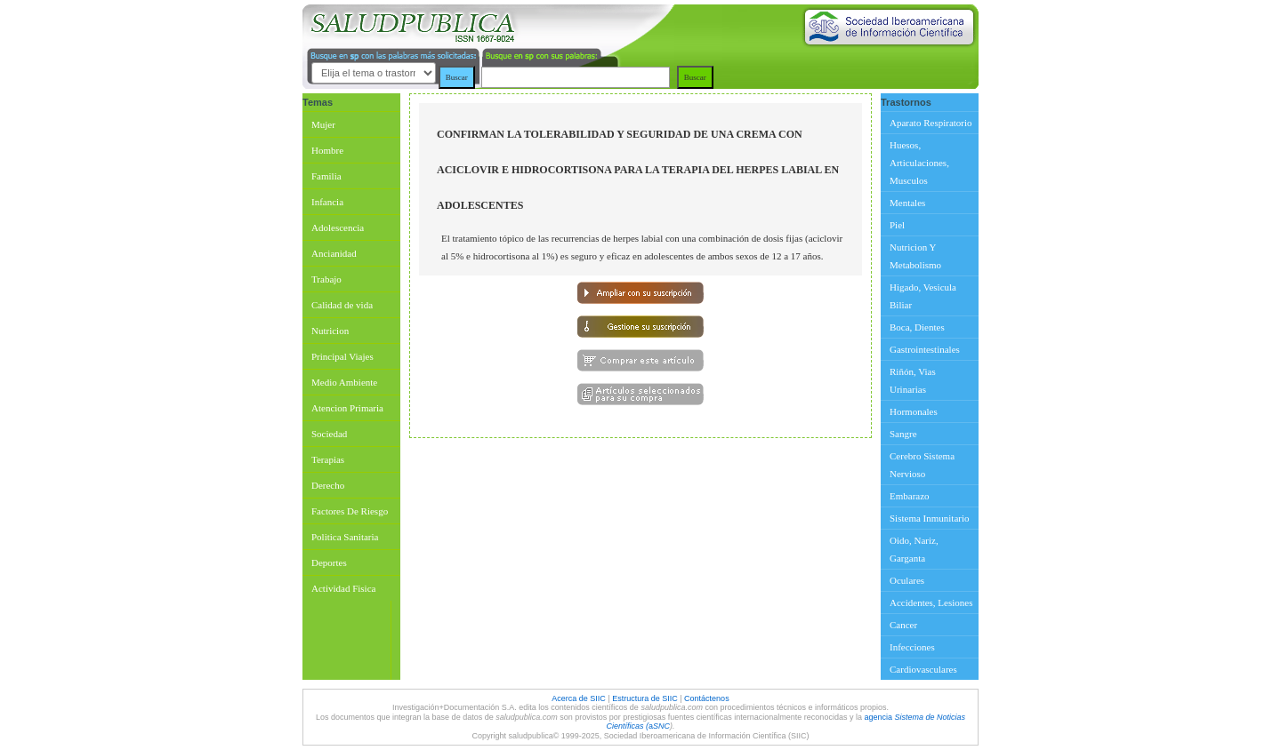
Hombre (327, 150)
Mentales (907, 202)
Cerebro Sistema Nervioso (922, 465)
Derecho (327, 485)
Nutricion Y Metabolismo (915, 256)
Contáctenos (706, 698)
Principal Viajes (342, 356)
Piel (897, 224)
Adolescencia (337, 227)
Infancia (327, 201)
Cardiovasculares (923, 669)
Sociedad (329, 433)
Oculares (907, 580)
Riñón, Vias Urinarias (913, 380)
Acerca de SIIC (580, 698)
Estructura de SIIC (645, 698)
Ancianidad (334, 253)
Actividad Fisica (343, 588)
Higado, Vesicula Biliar (923, 296)
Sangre (903, 433)
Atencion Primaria (347, 408)
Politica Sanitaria (344, 536)
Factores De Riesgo (349, 511)
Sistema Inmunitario (930, 518)
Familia (326, 176)
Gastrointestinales (925, 349)
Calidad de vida (342, 304)
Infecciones (912, 647)
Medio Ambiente (344, 382)
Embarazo (910, 496)
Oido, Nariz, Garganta (914, 549)
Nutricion (330, 330)
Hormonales (914, 411)
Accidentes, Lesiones (931, 602)
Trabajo (326, 279)
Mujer (323, 124)
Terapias (327, 459)
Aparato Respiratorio (931, 122)
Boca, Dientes (917, 327)
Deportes (329, 562)
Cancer (903, 624)
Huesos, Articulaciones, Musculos (919, 163)
